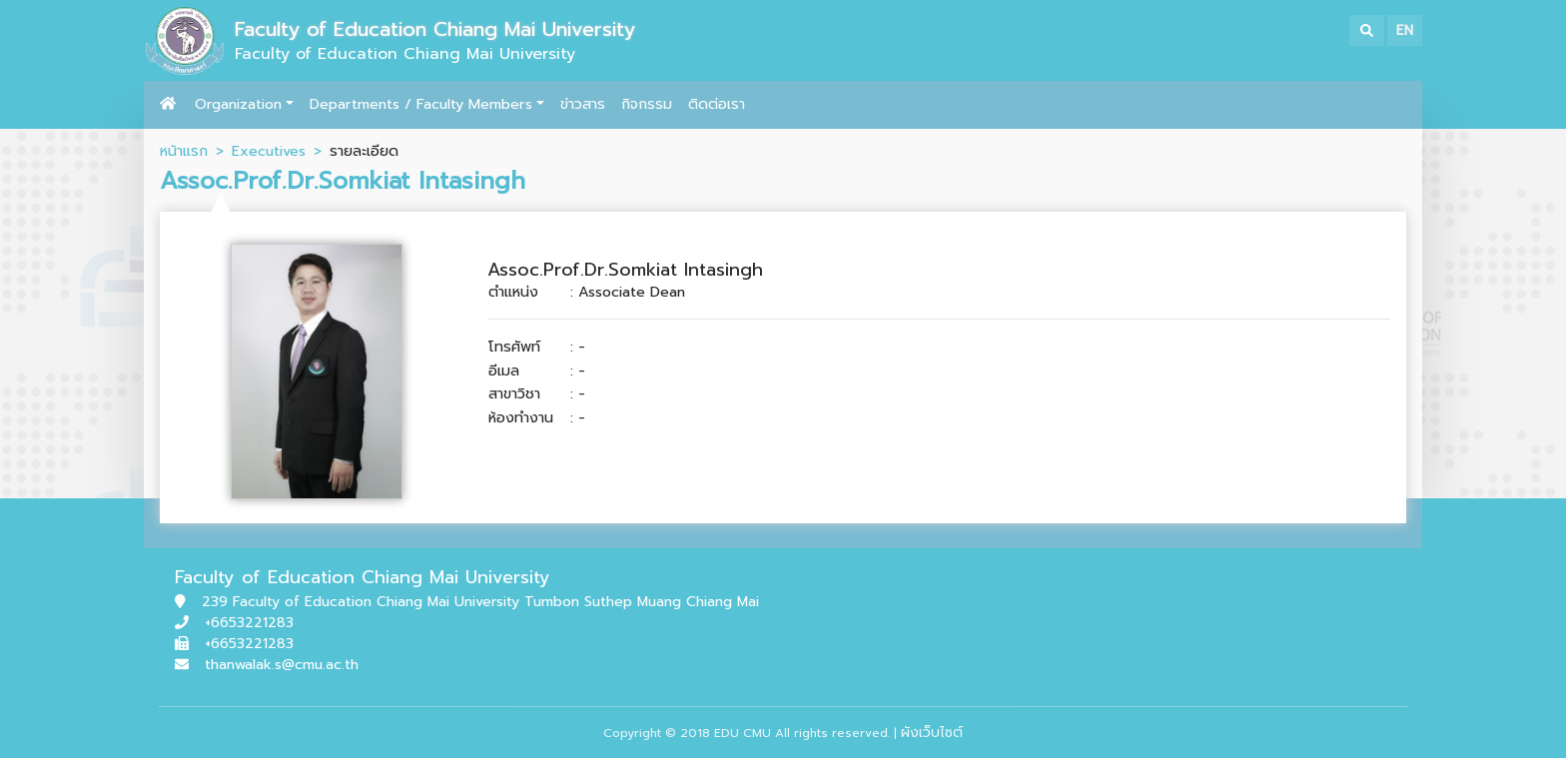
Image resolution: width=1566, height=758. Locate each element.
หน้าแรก (184, 151)
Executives (269, 151)
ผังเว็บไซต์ (932, 732)
